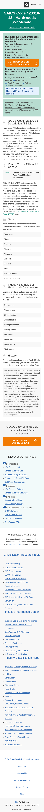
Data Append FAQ (12, 522)
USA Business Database (15, 489)
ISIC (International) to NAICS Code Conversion (19, 599)
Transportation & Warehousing (17, 693)
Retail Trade (10, 689)
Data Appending (11, 647)
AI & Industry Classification (16, 654)
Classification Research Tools (22, 554)
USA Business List (12, 467)
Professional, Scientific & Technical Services (19, 709)
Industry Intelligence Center (22, 611)
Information (9, 696)
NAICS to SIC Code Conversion (18, 593)
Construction (10, 678)
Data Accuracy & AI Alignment (17, 632)
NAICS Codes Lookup (14, 568)
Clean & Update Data (13, 518)
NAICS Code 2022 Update (15, 579)
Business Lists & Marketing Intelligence (21, 621)
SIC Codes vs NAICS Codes (16, 582)
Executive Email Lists (13, 500)
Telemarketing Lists (13, 639)
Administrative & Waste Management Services (20, 717)
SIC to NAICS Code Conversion (18, 590)
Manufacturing (10, 682)
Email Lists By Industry (14, 504)
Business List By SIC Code (16, 475)
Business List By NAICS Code (17, 478)
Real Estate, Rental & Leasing (17, 704)
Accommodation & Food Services (18, 733)
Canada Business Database (16, 493)
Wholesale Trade (12, 685)
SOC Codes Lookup (13, 575)
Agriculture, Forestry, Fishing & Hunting (21, 667)
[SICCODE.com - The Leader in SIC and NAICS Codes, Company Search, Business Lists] (12, 4)
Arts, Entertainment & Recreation (18, 730)
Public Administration (13, 745)
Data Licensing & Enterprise (16, 651)
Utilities (8, 674)
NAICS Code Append (13, 515)
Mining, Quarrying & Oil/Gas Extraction (21, 670)
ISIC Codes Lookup (13, 571)
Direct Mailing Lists (12, 636)
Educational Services (13, 722)
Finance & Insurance (13, 700)
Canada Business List (14, 471)
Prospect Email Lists (13, 643)
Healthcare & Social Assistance (17, 726)
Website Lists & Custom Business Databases (18, 626)
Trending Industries (12, 586)
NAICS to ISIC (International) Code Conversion (19, 606)
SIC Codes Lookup (12, 564)
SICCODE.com (15, 544)
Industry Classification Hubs (22, 657)
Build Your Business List (24, 441)
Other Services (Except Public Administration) (17, 739)
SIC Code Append (12, 511)
